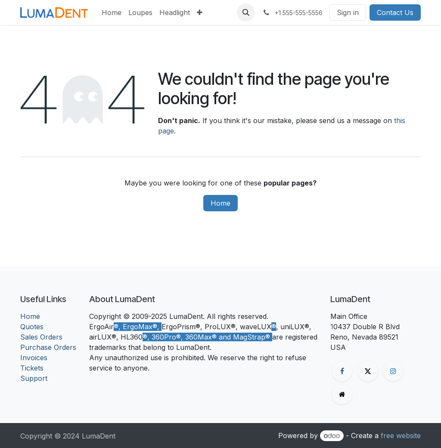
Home (220, 203)
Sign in (348, 12)
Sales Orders (41, 337)
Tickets (31, 368)
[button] (246, 12)
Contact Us (395, 12)
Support (33, 378)
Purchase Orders (48, 347)
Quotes (31, 326)
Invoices (33, 357)
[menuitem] (111, 12)
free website (401, 435)
